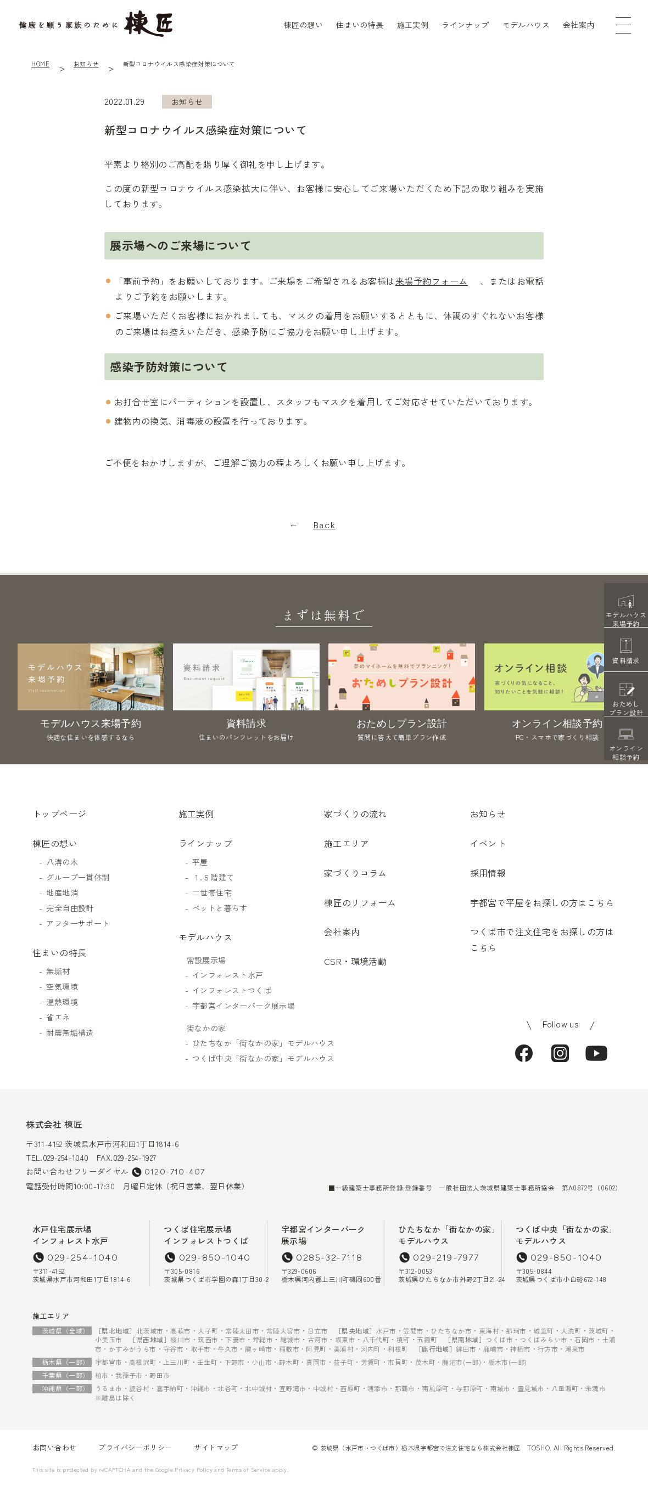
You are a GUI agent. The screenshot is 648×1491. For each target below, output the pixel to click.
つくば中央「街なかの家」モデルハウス (258, 1058)
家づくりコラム (355, 872)
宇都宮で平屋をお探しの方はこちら (542, 902)
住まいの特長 (359, 24)
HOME (40, 63)
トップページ (59, 813)
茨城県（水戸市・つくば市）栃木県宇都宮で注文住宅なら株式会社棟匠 (420, 1447)
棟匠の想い (303, 24)
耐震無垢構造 (69, 1032)
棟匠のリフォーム (360, 902)
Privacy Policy (194, 1469)
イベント (488, 843)
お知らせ (86, 63)
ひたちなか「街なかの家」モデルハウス (258, 1042)
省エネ (58, 1017)
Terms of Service (248, 1469)
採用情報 (488, 872)
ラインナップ (465, 24)
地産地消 (62, 892)
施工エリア (346, 843)
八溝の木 (62, 861)
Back (324, 525)
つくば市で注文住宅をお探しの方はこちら (542, 939)
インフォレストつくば (231, 990)
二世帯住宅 (212, 892)
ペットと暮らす (220, 907)
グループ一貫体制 (77, 877)
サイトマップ (216, 1447)
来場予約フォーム (431, 280)
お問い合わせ (54, 1447)
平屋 (200, 861)
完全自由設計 (69, 907)
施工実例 (413, 24)
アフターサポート (77, 923)
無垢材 (58, 970)
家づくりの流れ (355, 813)
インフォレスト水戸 (228, 974)
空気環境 (62, 986)
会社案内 (579, 24)
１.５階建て (213, 877)
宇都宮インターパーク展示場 (243, 1005)
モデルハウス (526, 24)
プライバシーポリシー (135, 1447)
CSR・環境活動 (355, 961)
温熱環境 (62, 1001)
